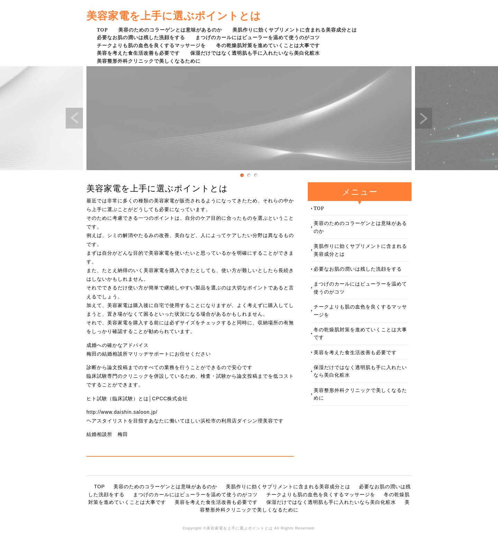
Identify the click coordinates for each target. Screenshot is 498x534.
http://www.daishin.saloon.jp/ (122, 412)
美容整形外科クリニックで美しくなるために (149, 61)
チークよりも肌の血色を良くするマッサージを (151, 45)
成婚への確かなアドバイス (117, 345)
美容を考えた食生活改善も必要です (138, 53)
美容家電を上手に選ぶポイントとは (173, 15)
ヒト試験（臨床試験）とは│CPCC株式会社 (137, 398)
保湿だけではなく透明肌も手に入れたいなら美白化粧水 (255, 53)
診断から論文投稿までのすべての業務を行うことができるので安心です (169, 367)
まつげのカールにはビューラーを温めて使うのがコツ (257, 37)
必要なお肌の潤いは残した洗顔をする (141, 37)
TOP (102, 29)
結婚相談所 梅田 (107, 434)
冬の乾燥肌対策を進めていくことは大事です (268, 45)
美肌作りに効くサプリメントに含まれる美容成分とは (294, 29)
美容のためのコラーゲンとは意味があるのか (170, 29)
